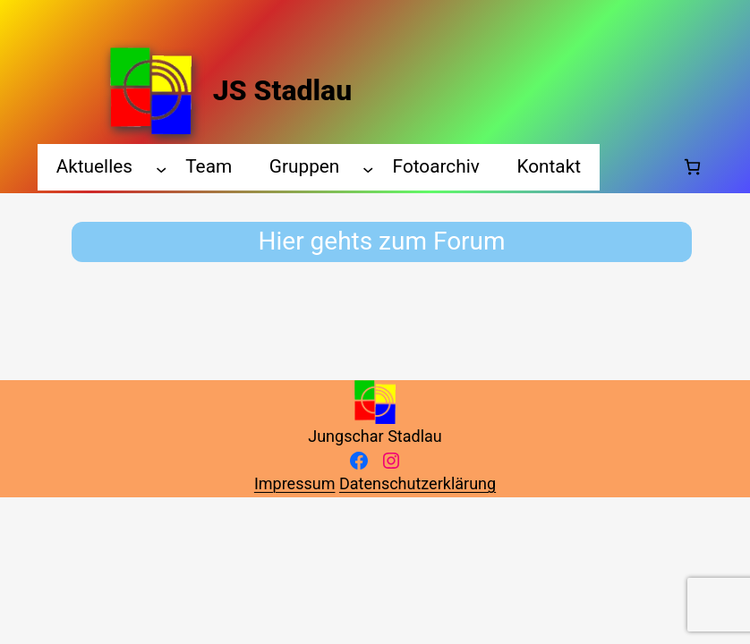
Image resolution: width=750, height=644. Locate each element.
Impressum (295, 483)
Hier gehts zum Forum (382, 241)
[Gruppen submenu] (367, 169)
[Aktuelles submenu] (161, 169)
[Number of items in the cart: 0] (692, 167)
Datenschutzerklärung (417, 483)
